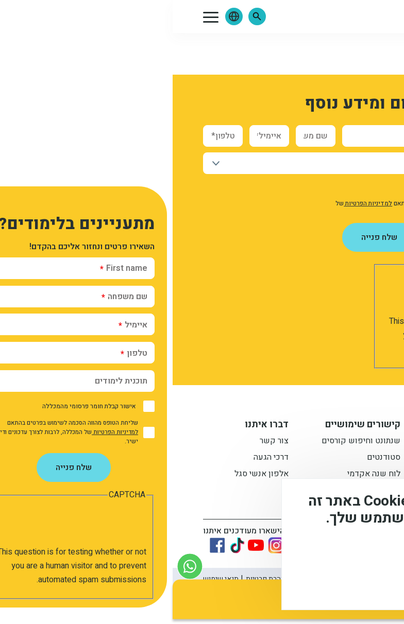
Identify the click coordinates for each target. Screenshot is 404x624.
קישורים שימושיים (190, 425)
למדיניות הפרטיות (195, 203)
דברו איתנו (94, 425)
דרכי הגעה (98, 459)
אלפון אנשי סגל (89, 476)
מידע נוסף (362, 554)
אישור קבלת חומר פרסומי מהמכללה (310, 187)
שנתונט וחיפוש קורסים (188, 443)
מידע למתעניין (312, 425)
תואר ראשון (323, 443)
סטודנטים (211, 459)
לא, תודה (290, 583)
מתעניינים (325, 459)
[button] (84, 16)
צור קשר (101, 443)
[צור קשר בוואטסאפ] (17, 566)
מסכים (349, 583)
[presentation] (287, 294)
